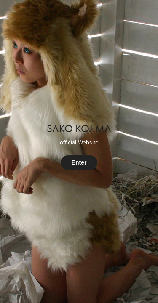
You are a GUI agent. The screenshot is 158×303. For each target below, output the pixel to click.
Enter (79, 162)
